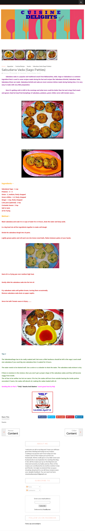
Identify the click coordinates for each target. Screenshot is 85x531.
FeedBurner (47, 509)
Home (3, 66)
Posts (29, 487)
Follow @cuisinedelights (33, 524)
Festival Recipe (20, 66)
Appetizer (10, 66)
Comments (30, 490)
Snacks (29, 66)
